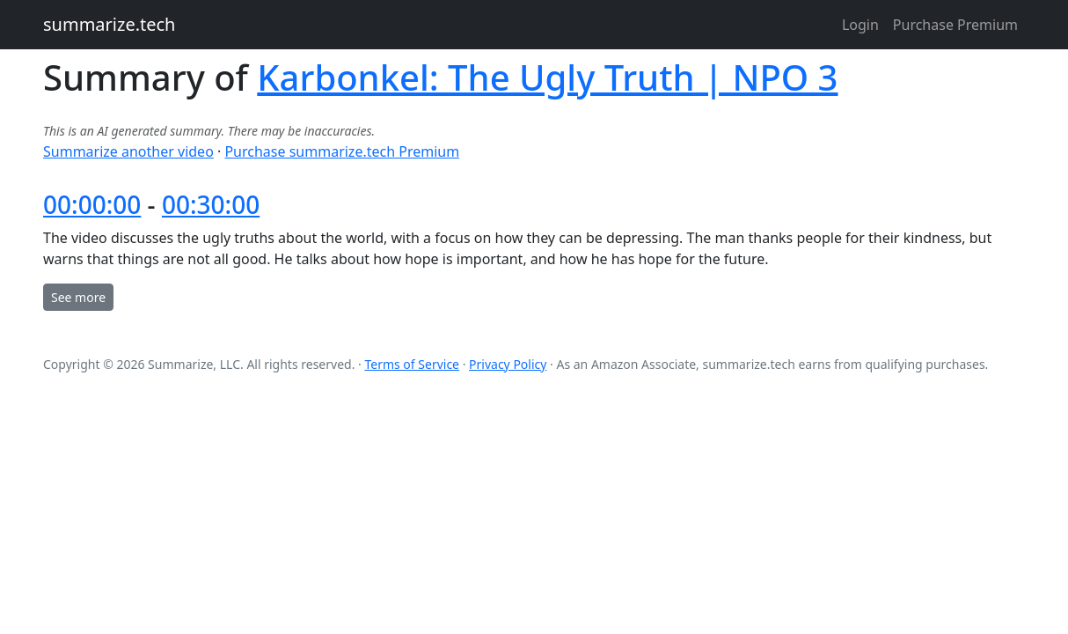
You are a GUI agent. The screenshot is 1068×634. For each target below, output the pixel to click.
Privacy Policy (507, 364)
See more (78, 297)
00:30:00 (211, 204)
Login (860, 24)
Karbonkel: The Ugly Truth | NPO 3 (547, 77)
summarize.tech (109, 24)
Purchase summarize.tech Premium (341, 151)
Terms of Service (411, 364)
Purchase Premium (955, 24)
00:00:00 (92, 204)
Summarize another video (128, 151)
